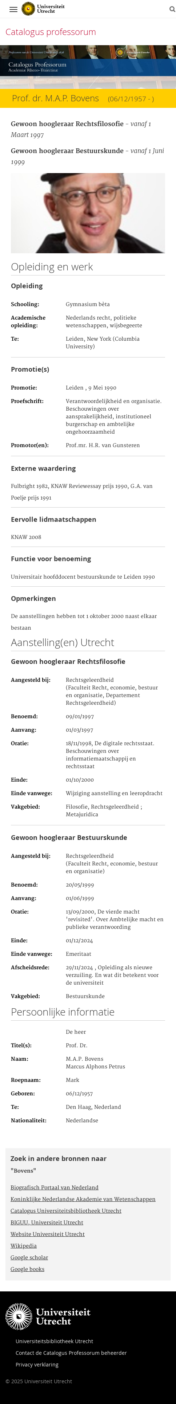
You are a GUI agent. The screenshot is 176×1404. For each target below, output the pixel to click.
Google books (27, 1269)
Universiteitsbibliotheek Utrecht (54, 1341)
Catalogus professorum (50, 32)
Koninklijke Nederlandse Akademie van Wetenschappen (83, 1199)
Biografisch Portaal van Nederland (55, 1188)
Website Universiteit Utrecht (48, 1234)
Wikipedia (24, 1246)
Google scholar (29, 1258)
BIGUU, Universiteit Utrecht (47, 1223)
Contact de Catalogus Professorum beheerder (71, 1352)
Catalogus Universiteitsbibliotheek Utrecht (66, 1211)
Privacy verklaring (37, 1364)
